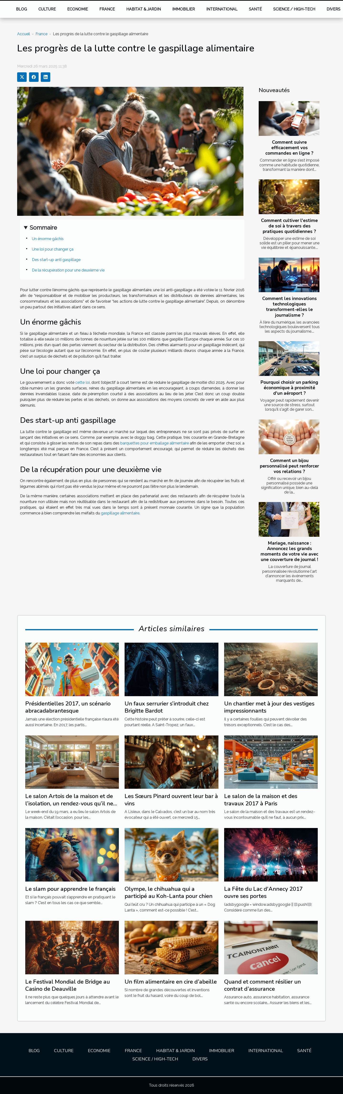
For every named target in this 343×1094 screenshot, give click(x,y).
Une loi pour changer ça (52, 249)
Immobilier (183, 9)
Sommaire (43, 227)
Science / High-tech (294, 9)
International (221, 9)
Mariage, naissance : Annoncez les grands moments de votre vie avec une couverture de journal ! (289, 551)
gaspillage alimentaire (120, 513)
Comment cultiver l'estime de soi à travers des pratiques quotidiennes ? (289, 226)
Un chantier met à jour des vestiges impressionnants (269, 707)
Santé (255, 9)
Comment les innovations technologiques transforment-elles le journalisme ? (289, 307)
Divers (200, 1059)
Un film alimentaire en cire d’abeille (171, 982)
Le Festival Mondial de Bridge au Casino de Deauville (67, 985)
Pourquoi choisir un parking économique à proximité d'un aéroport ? (289, 387)
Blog (21, 9)
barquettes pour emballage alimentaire (154, 443)
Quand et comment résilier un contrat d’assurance (262, 985)
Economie (77, 9)
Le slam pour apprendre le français (70, 889)
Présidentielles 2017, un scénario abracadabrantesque (68, 707)
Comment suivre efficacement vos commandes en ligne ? (289, 147)
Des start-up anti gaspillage (56, 259)
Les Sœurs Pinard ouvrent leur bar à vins (171, 799)
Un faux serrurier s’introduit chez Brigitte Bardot (167, 707)
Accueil (23, 34)
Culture (47, 9)
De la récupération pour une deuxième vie (68, 270)
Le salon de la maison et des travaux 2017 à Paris (260, 799)
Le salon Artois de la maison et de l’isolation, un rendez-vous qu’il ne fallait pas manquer (69, 803)
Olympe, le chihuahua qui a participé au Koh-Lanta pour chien (168, 892)
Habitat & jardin (143, 9)
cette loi (82, 382)
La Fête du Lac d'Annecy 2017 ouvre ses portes (263, 892)
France (107, 9)
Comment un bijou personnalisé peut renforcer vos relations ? (289, 466)
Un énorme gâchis (48, 239)
